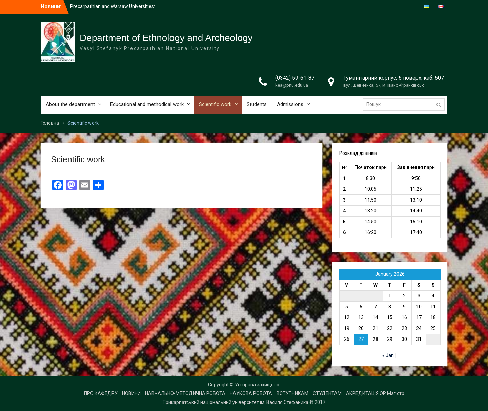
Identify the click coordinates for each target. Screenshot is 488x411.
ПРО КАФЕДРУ (101, 393)
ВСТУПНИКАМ (292, 393)
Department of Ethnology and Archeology (166, 38)
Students (257, 104)
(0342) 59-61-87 (294, 78)
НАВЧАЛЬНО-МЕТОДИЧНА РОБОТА (185, 393)
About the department (70, 104)
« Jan (388, 355)
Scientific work (215, 104)
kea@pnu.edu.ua (291, 85)
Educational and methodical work (147, 104)
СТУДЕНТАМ (327, 393)
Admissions (290, 104)
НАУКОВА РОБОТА (251, 393)
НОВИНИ (131, 393)
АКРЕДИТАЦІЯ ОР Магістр (375, 393)
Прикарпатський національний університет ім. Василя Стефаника (235, 402)
